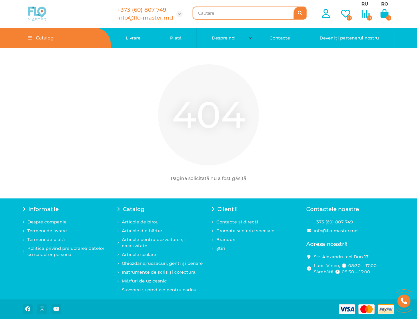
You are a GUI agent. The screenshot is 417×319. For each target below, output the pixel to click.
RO (384, 4)
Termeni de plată (46, 239)
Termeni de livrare (47, 230)
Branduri (226, 239)
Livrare (133, 37)
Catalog (131, 209)
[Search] (250, 13)
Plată (176, 37)
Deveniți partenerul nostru (349, 37)
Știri (220, 248)
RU (364, 4)
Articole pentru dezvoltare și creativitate (153, 242)
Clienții (225, 209)
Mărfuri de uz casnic (144, 280)
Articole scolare (139, 254)
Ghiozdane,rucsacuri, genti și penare (162, 263)
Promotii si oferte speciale (245, 230)
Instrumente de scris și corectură (158, 272)
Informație (41, 209)
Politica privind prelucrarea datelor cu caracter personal (65, 251)
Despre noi (224, 37)
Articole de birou (140, 221)
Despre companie (46, 221)
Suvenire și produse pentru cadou (159, 289)
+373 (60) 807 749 (333, 221)
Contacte (279, 37)
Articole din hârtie (142, 230)
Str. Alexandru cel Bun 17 (341, 256)
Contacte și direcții (238, 221)
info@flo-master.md (336, 230)
